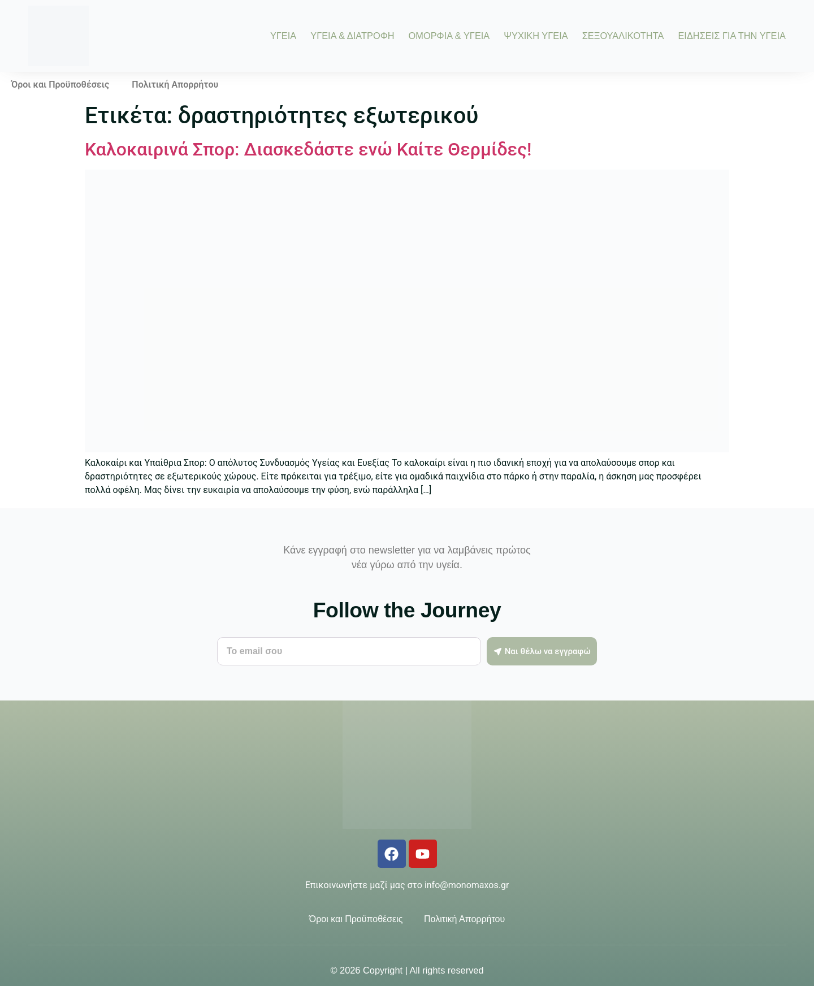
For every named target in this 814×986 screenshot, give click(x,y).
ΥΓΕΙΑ (283, 35)
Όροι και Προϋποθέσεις (60, 84)
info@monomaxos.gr (467, 885)
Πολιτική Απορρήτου (175, 84)
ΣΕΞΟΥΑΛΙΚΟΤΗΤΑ (623, 35)
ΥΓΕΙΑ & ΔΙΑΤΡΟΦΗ (352, 35)
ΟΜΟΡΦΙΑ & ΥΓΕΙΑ (449, 35)
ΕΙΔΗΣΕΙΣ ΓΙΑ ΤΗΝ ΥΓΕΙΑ (732, 35)
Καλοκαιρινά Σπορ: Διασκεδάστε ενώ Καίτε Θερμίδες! (308, 149)
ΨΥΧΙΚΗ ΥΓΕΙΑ (536, 35)
